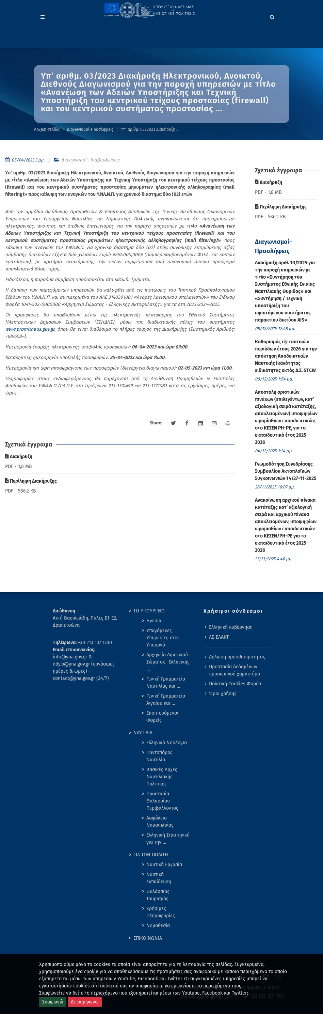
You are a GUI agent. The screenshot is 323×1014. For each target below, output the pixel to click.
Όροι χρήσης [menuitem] (223, 694)
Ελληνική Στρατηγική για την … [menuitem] (168, 838)
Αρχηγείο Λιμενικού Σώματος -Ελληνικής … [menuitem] (168, 662)
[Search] (272, 16)
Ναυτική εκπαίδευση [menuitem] (158, 878)
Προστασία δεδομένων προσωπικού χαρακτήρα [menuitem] (234, 670)
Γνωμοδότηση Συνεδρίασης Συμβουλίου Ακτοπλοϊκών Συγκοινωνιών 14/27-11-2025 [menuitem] (286, 471)
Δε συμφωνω (85, 1002)
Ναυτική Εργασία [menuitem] (164, 865)
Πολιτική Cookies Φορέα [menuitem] (235, 684)
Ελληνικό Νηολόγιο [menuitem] (166, 743)
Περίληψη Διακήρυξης (31, 481)
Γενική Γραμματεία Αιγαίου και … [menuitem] (165, 699)
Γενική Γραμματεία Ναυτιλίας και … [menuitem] (165, 682)
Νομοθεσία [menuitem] (158, 926)
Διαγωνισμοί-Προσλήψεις (90, 129)
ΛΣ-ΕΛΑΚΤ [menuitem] (219, 637)
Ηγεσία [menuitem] (153, 621)
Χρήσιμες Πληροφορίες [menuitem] (160, 912)
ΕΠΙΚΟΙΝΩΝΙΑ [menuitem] (147, 938)
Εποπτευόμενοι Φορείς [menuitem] (162, 716)
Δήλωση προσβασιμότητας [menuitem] (237, 657)
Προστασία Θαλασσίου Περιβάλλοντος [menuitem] (162, 801)
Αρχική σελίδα (47, 129)
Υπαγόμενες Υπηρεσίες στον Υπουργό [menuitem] (163, 638)
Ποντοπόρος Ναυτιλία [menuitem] (159, 756)
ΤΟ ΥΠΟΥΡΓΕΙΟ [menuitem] (149, 611)
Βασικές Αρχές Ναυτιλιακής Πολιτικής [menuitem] (161, 777)
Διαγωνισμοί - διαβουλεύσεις (90, 159)
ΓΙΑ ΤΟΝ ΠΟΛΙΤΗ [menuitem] (150, 855)
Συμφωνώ (52, 1002)
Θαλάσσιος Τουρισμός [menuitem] (157, 895)
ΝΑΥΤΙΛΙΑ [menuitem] (142, 733)
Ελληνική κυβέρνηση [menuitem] (231, 627)
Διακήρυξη (18, 456)
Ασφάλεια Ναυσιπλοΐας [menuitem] (160, 821)
